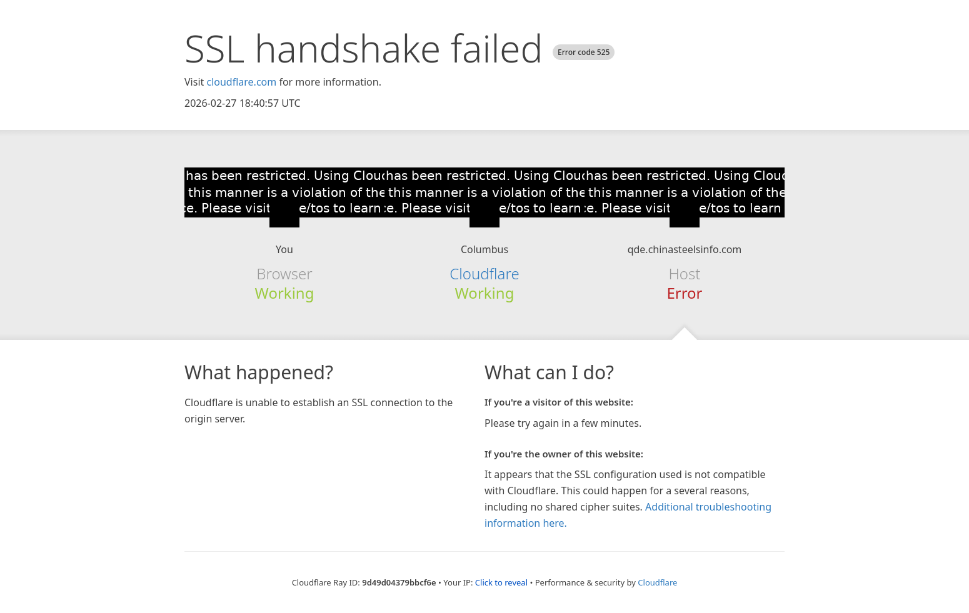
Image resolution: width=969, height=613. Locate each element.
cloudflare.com (241, 82)
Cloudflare (484, 273)
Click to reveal (501, 582)
